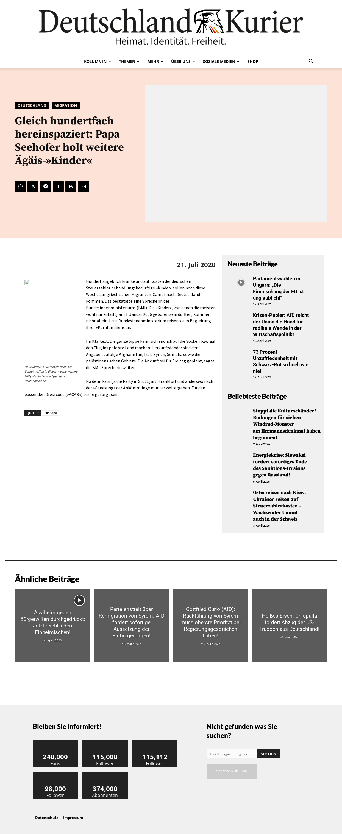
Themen (129, 61)
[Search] (268, 750)
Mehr (155, 61)
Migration (66, 105)
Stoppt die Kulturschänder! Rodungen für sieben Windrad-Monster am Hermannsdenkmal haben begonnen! (287, 424)
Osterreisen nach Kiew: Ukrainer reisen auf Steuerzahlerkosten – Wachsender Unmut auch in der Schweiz (279, 503)
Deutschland (32, 105)
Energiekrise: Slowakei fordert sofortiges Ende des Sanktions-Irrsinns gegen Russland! (280, 463)
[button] (311, 62)
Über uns (183, 61)
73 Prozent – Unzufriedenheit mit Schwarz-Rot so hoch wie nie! (280, 361)
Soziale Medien (221, 61)
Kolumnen (97, 61)
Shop (253, 61)
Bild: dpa (50, 413)
